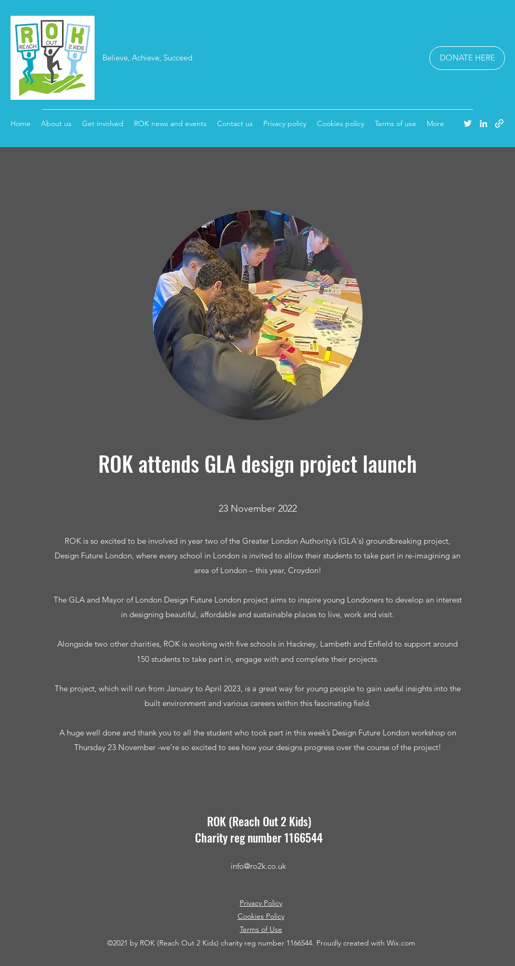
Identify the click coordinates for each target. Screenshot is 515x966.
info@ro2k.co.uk (258, 866)
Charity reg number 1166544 (259, 837)
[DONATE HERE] (467, 58)
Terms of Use (261, 929)
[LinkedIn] (483, 123)
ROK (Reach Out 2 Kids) (259, 821)
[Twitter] (467, 123)
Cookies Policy (261, 916)
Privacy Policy (261, 903)
